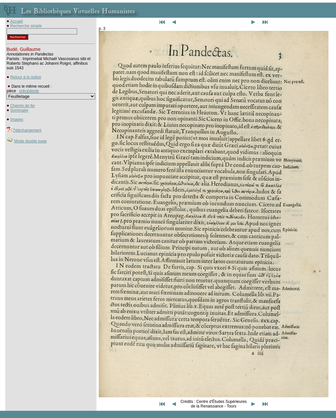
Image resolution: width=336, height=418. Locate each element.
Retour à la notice (25, 77)
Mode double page (30, 141)
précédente (29, 91)
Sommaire (19, 110)
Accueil (16, 21)
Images (16, 119)
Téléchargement (27, 130)
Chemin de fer (22, 105)
